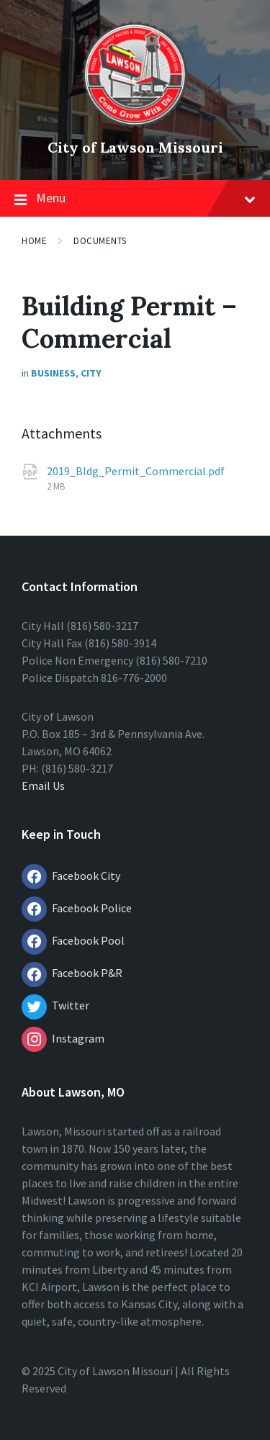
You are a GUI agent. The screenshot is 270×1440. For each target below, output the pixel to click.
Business (53, 372)
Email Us (43, 785)
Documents (100, 241)
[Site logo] (135, 123)
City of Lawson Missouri (135, 147)
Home (34, 241)
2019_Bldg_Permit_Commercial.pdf (136, 471)
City (91, 372)
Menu (135, 198)
